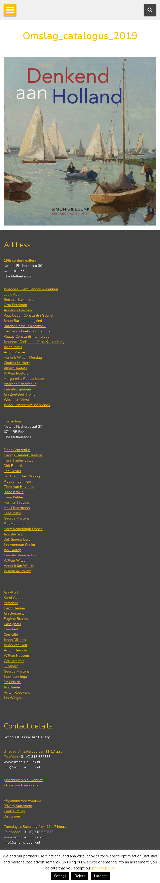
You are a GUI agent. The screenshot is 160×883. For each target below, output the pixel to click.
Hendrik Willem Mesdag (23, 357)
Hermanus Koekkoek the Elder (28, 331)
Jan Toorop (12, 550)
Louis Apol (12, 294)
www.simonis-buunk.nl (22, 762)
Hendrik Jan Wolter (19, 565)
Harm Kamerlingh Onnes (23, 529)
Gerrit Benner (14, 608)
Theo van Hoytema (19, 486)
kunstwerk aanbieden (22, 785)
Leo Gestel (12, 471)
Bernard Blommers (18, 299)
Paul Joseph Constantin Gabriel (28, 315)
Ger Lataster (14, 660)
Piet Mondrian (15, 523)
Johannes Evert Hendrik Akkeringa (31, 289)
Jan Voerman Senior (19, 544)
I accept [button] (100, 875)
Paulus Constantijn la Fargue (27, 336)
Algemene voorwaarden (23, 800)
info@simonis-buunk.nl (22, 767)
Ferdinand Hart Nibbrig (22, 476)
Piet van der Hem (17, 481)
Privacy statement (18, 805)
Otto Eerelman (15, 305)
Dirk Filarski (13, 465)
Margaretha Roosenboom (24, 378)
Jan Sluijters (13, 534)
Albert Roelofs (15, 368)
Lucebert (11, 666)
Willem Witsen (16, 560)
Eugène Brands (16, 618)
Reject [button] (80, 875)
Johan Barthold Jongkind (23, 320)
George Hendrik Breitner (23, 455)
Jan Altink (11, 592)
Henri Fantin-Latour (19, 460)
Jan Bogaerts (14, 613)
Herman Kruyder (17, 502)
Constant (11, 629)
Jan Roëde (12, 687)
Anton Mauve (14, 352)
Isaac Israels (14, 492)
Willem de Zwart (17, 571)
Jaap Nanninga (15, 676)
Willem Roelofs (16, 373)
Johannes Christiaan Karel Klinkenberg (34, 341)
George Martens (17, 518)
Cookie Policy (14, 811)
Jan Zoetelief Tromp (20, 394)
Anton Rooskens (17, 692)
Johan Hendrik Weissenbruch (27, 405)
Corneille (11, 634)
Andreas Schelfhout (20, 384)
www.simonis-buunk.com (24, 837)
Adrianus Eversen (18, 310)
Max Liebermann (17, 507)
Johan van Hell (15, 645)
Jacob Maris (13, 347)
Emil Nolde (12, 682)
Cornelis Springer (17, 389)
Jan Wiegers (13, 697)
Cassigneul (12, 624)
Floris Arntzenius (17, 450)
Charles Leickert (17, 362)
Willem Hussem (16, 655)
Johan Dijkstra (15, 639)
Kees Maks (12, 513)
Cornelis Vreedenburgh (22, 555)
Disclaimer (12, 816)
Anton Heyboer (16, 650)
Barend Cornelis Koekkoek (25, 326)
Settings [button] (60, 876)
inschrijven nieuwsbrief (23, 780)
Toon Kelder (13, 497)
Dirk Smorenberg (17, 539)
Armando (11, 603)
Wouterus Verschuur (20, 399)
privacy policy (103, 868)
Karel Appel (13, 597)
